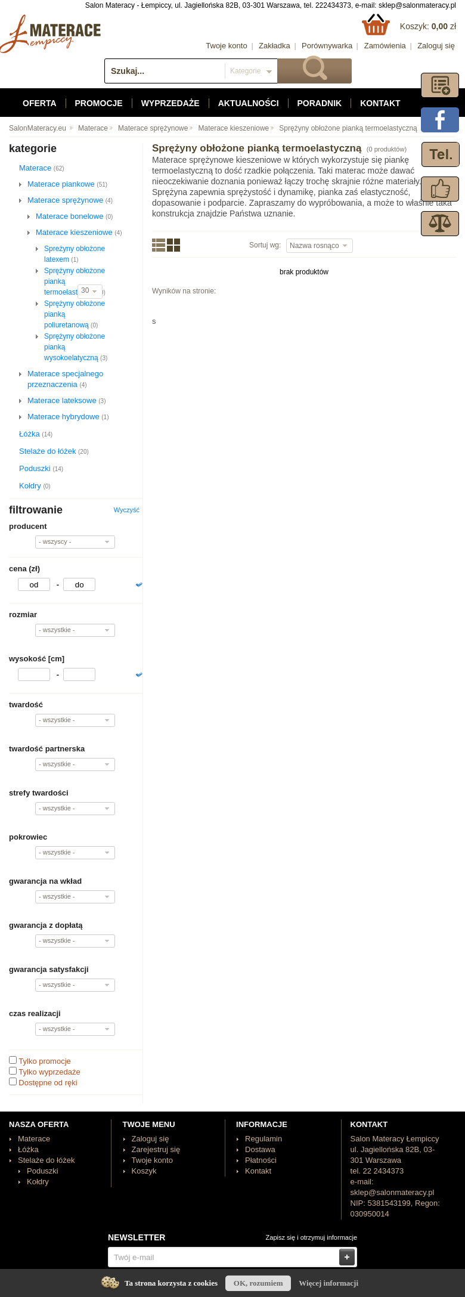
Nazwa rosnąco (315, 246)
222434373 (333, 5)
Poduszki (41, 468)
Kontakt (380, 103)
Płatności (261, 1160)
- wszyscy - (55, 541)
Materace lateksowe (66, 400)
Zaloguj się (436, 45)
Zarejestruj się (156, 1149)
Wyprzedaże (170, 103)
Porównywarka (327, 45)
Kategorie (245, 71)
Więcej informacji (328, 1283)
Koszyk (144, 1170)
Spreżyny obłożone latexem (74, 254)
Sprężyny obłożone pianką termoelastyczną (348, 128)
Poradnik (319, 103)
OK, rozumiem (258, 1283)
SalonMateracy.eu (37, 128)
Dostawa (260, 1149)
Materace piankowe (67, 183)
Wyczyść (127, 509)
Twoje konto (226, 45)
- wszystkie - (57, 629)
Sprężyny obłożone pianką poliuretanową (74, 314)
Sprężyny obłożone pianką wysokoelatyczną (75, 347)
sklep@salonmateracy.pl (417, 5)
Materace (93, 128)
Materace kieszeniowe (234, 128)
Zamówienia (385, 45)
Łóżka (35, 433)
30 (86, 290)
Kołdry (35, 485)
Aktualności (248, 103)
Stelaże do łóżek (54, 451)
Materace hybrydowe (68, 416)
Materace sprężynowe (153, 128)
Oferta (40, 103)
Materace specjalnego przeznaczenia (65, 379)
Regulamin (263, 1138)
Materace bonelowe (74, 216)
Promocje (99, 103)
